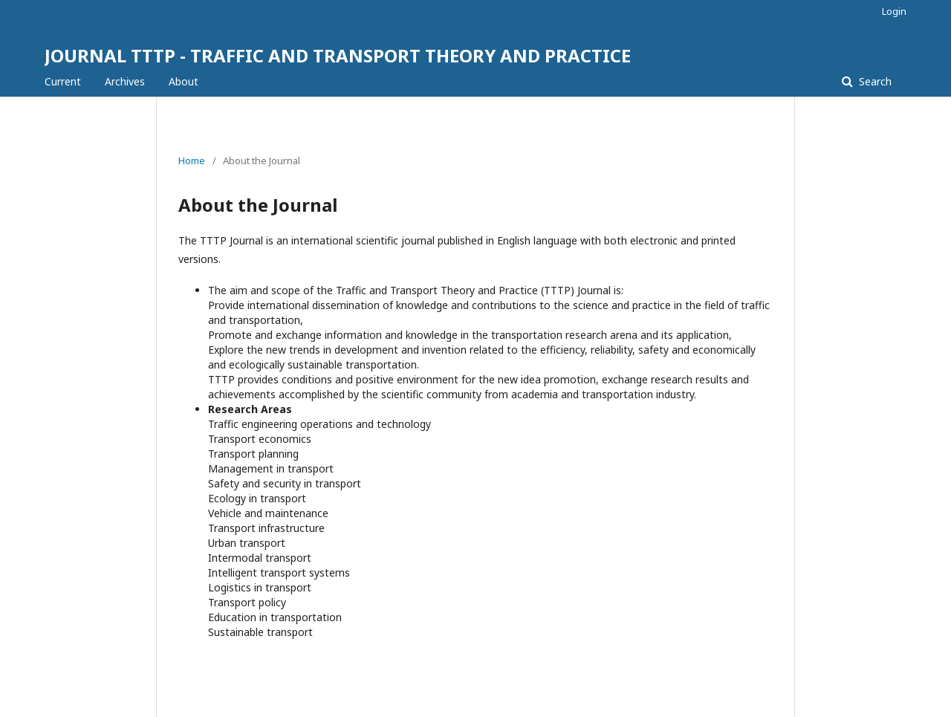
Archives (125, 81)
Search (874, 81)
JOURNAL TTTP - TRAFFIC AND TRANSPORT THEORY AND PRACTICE (338, 55)
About (183, 81)
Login (894, 11)
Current (63, 81)
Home (191, 160)
